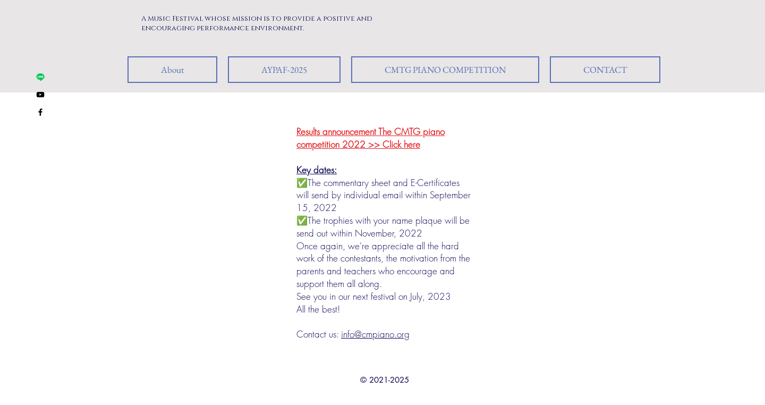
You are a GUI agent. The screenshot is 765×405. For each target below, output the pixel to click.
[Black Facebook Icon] (40, 112)
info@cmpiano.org (375, 334)
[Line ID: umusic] (40, 77)
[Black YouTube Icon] (40, 94)
